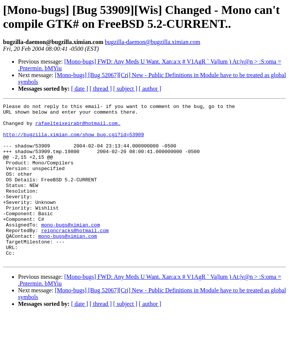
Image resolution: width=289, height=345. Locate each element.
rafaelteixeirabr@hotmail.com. (77, 127)
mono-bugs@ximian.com (70, 249)
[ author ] (150, 88)
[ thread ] (101, 88)
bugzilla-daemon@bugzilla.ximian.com (152, 42)
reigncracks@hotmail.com (74, 256)
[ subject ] (125, 88)
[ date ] (79, 88)
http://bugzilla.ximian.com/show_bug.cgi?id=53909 (73, 141)
